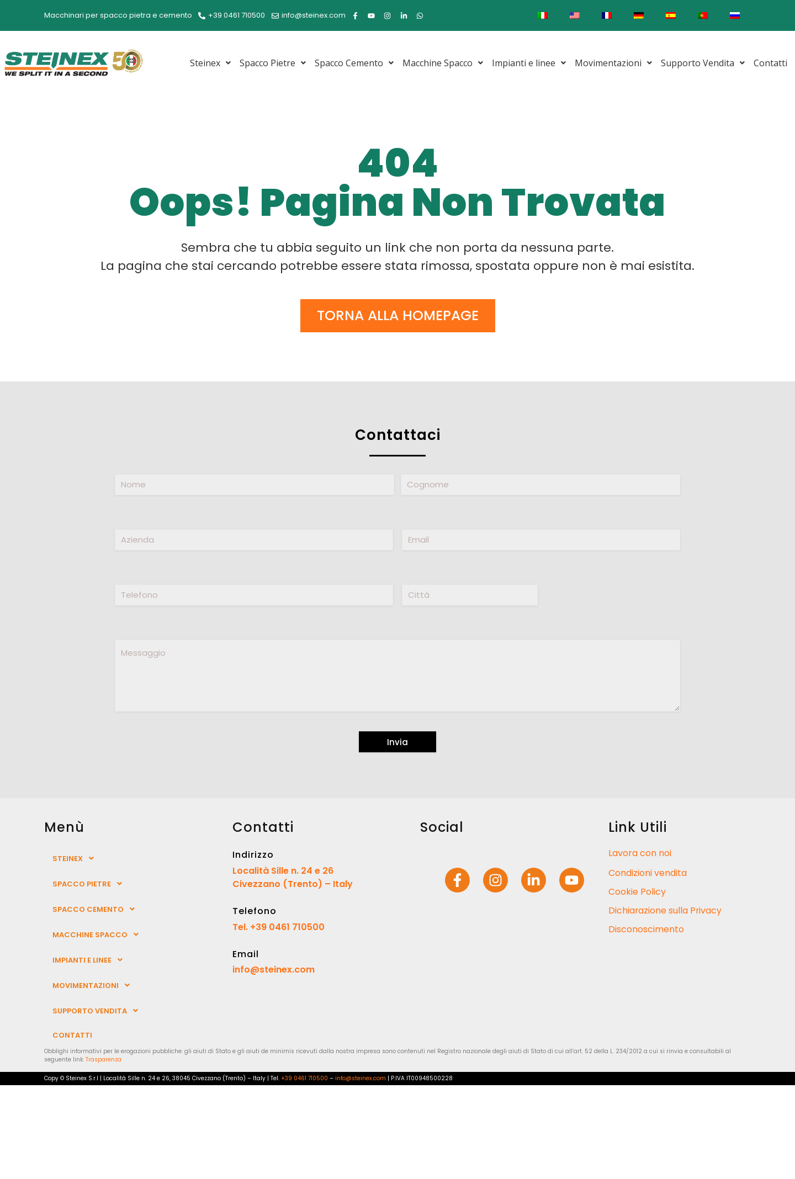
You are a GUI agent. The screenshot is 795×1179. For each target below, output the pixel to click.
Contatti (770, 63)
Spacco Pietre (273, 63)
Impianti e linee (529, 63)
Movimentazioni (613, 63)
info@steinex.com (273, 969)
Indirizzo (253, 854)
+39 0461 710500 (304, 1078)
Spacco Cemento (354, 63)
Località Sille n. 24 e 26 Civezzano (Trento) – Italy (292, 877)
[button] (210, 63)
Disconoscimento (646, 929)
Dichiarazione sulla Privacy (665, 910)
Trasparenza (103, 1059)
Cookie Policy (637, 891)
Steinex (210, 63)
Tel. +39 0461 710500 (278, 927)
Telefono (254, 911)
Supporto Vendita (703, 63)
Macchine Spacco (442, 63)
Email (245, 954)
